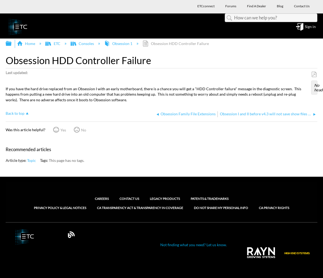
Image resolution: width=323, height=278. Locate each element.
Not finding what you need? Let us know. (193, 244)
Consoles (83, 43)
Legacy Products (165, 199)
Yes (63, 130)
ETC (53, 43)
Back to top (15, 113)
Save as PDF (314, 74)
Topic (31, 160)
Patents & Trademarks (209, 199)
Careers (102, 199)
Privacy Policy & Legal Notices (60, 208)
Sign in (310, 27)
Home (26, 43)
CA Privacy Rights (274, 208)
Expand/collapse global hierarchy (12, 43)
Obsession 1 (118, 43)
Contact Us (129, 199)
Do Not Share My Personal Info (221, 208)
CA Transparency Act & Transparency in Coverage (140, 208)
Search (229, 18)
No (83, 130)
